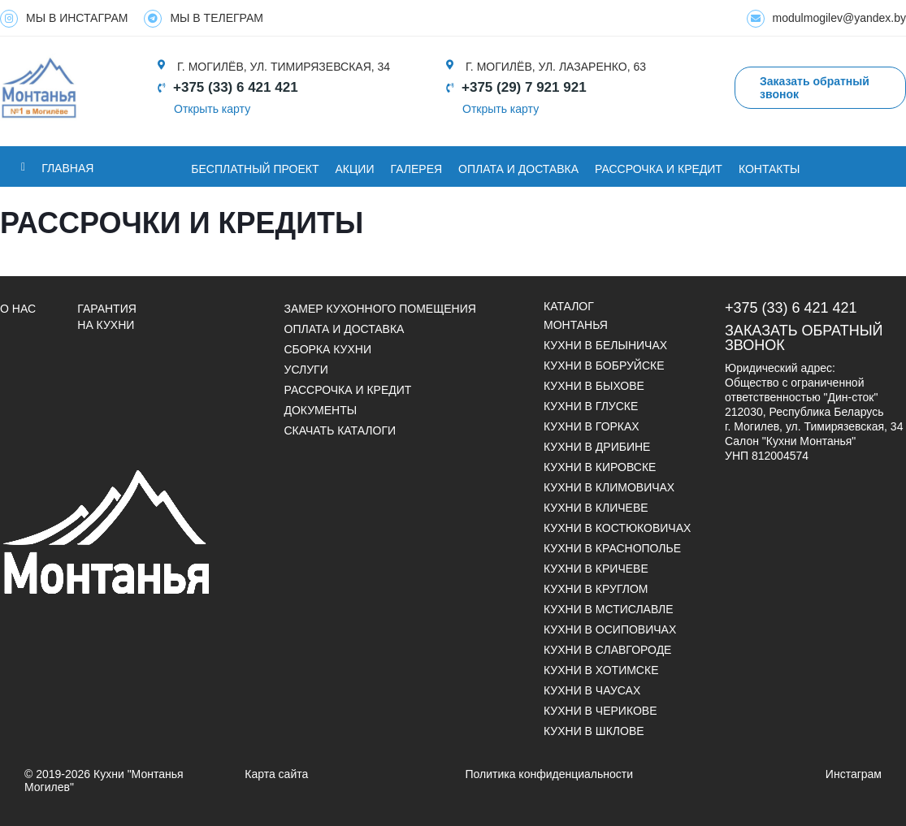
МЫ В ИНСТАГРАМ (64, 19)
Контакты (769, 168)
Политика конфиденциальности (550, 774)
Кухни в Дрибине (597, 446)
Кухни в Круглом (596, 588)
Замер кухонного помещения (380, 308)
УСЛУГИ (306, 369)
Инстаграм (854, 774)
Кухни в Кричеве (596, 568)
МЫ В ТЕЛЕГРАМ (203, 19)
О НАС (18, 308)
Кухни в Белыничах (605, 345)
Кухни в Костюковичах (617, 527)
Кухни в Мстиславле (609, 609)
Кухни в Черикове (600, 710)
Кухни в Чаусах (592, 690)
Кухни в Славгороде (607, 649)
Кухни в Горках (591, 426)
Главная (67, 168)
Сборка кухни (327, 349)
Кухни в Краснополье (612, 548)
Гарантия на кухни (107, 316)
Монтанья (576, 324)
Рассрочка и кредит (658, 168)
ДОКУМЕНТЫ (321, 410)
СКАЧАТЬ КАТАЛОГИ (340, 430)
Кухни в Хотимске (601, 670)
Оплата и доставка (344, 328)
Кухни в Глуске (591, 406)
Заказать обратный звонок (804, 337)
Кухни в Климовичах (609, 487)
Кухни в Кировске (600, 467)
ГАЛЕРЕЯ (417, 168)
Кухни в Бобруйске (604, 365)
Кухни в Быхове (594, 385)
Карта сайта (276, 774)
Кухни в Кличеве (596, 507)
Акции (355, 168)
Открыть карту (212, 108)
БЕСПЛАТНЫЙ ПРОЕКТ (255, 168)
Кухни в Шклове (594, 730)
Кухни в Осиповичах (610, 629)
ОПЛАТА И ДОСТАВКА (518, 168)
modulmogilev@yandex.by (826, 19)
